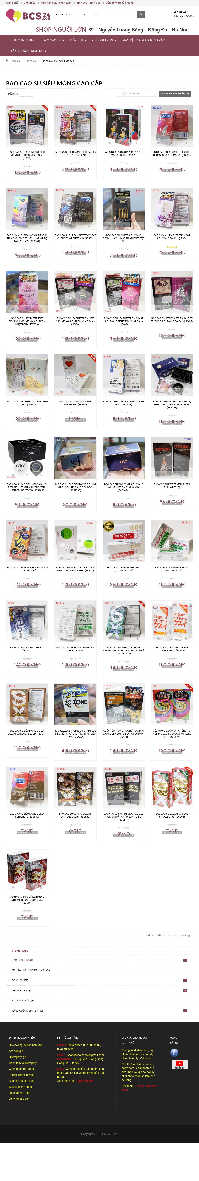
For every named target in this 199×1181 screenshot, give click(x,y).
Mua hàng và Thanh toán (56, 2)
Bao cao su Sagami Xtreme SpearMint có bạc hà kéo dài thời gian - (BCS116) (123, 673)
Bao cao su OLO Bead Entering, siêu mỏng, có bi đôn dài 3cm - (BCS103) (172, 415)
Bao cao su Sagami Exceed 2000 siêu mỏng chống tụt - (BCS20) (75, 588)
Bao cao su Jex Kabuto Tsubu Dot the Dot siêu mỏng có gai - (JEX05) (172, 327)
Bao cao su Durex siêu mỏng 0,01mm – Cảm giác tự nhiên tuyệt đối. (124, 242)
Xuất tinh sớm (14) (23, 1038)
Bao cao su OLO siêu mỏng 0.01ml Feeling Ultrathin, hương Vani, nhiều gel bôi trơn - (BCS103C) (27, 502)
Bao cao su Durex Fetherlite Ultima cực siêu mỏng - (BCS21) (172, 154)
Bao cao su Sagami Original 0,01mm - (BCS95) (124, 588)
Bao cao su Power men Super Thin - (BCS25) (172, 501)
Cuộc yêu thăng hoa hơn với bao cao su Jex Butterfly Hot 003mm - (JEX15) (123, 760)
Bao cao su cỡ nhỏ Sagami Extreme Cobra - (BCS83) (75, 845)
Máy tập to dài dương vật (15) (31, 1007)
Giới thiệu (30, 2)
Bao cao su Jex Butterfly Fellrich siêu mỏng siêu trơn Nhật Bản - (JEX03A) (27, 328)
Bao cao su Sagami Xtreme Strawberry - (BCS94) (172, 845)
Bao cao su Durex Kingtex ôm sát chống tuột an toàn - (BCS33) (75, 241)
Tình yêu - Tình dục (88, 2)
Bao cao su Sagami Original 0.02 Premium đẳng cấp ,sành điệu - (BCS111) (123, 846)
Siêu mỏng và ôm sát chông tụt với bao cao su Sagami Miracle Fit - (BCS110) (171, 760)
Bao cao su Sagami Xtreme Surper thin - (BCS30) (172, 672)
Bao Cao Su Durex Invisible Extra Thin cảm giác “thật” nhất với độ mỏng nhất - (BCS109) (27, 242)
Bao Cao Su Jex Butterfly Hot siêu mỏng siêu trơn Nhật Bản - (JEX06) (75, 328)
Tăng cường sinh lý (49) (27, 1048)
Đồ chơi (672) (20, 1018)
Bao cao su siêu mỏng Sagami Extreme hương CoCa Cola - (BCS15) (27, 933)
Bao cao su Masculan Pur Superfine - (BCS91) (75, 414)
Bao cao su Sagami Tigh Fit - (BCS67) (27, 672)
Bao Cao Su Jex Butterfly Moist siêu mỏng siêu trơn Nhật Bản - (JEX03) (123, 328)
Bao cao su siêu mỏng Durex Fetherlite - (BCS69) (27, 845)
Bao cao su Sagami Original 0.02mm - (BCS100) (172, 588)
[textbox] (112, 14)
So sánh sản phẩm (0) (175, 93)
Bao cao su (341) (22, 997)
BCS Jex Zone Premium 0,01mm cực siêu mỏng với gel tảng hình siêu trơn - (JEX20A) (75, 760)
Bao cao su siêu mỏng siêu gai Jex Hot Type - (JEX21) (75, 154)
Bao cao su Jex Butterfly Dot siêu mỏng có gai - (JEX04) (172, 241)
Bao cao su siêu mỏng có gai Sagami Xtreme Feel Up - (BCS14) (27, 758)
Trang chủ (12, 2)
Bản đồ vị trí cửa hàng (119, 2)
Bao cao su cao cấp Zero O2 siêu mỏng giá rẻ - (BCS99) (124, 154)
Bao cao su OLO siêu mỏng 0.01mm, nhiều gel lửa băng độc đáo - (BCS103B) (75, 502)
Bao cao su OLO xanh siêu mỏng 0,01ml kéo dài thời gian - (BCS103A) (123, 502)
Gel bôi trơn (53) (23, 1028)
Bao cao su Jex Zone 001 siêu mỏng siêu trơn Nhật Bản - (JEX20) (27, 155)
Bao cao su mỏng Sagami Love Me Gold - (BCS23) (123, 414)
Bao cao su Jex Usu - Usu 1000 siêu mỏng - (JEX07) (27, 414)
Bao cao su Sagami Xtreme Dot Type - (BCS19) (75, 672)
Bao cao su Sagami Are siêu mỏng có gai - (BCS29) (27, 588)
